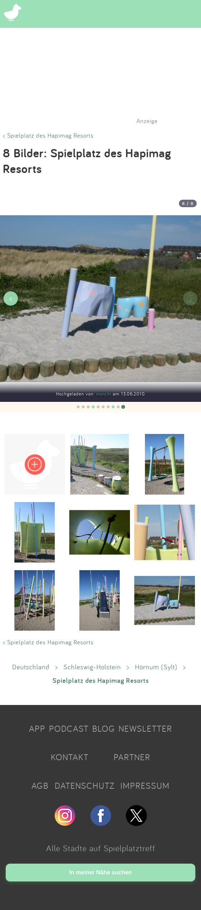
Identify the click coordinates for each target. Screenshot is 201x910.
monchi (104, 394)
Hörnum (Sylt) (156, 667)
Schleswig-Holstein (92, 667)
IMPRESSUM (145, 785)
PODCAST (69, 728)
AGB (40, 785)
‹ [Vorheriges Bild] (10, 298)
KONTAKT (70, 757)
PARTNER (132, 757)
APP (37, 728)
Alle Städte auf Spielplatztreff (100, 848)
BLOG (103, 728)
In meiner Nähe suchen (100, 872)
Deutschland (31, 667)
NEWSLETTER (145, 728)
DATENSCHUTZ (85, 785)
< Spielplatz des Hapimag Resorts (48, 135)
